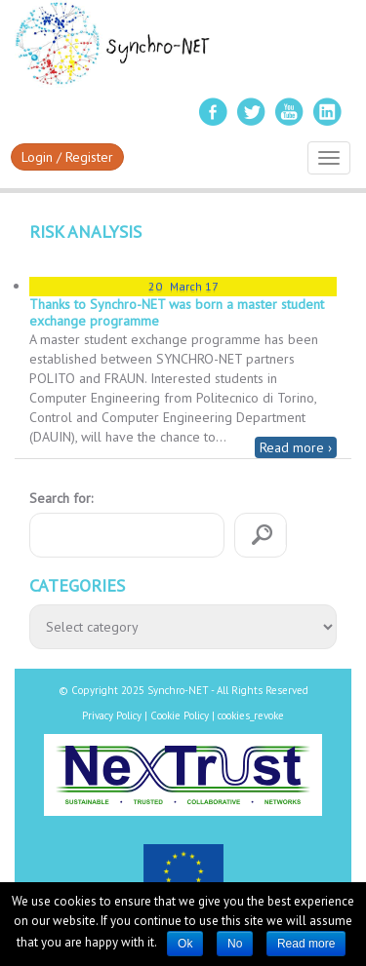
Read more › (296, 447)
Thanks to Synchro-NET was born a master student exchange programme (176, 312)
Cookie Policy (179, 715)
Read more (306, 943)
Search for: (61, 498)
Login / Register (67, 157)
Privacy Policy (112, 715)
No (234, 943)
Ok (185, 943)
